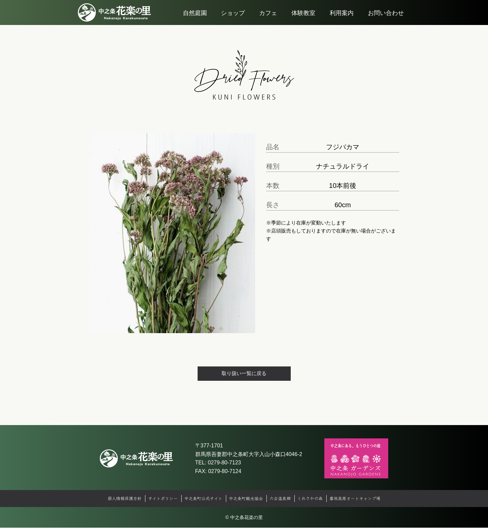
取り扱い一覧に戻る (244, 374)
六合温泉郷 (282, 499)
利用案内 (342, 20)
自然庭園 (195, 20)
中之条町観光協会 (246, 499)
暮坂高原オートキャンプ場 (364, 499)
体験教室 (303, 20)
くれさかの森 (315, 499)
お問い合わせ (386, 20)
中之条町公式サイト (200, 499)
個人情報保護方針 (115, 499)
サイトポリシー (156, 499)
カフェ (268, 20)
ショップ (233, 20)
